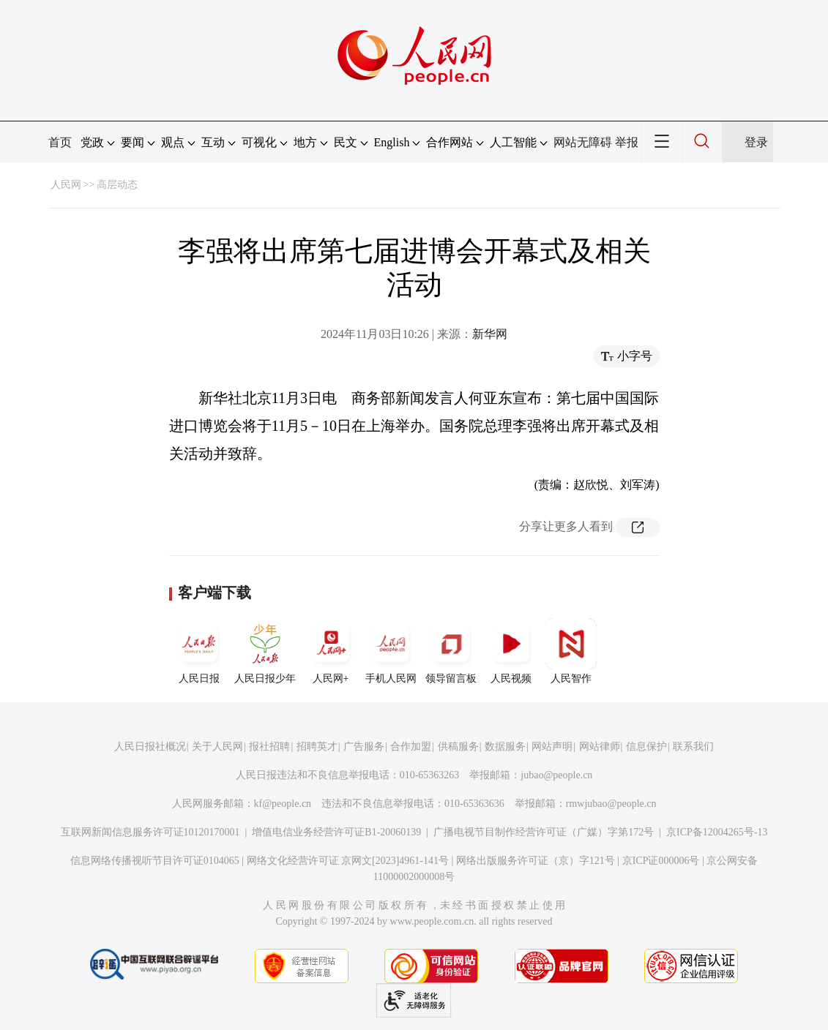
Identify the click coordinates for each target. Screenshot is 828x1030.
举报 (626, 142)
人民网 (66, 184)
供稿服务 (458, 746)
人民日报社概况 (150, 746)
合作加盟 (410, 746)
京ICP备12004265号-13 (716, 832)
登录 (756, 142)
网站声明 (552, 746)
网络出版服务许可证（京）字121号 (535, 860)
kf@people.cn (283, 803)
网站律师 (599, 746)
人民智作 (571, 651)
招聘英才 (316, 746)
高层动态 (117, 184)
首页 (60, 142)
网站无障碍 (582, 142)
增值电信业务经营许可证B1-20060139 (336, 832)
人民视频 (511, 651)
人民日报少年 (265, 651)
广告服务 (363, 746)
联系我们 (693, 746)
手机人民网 (391, 651)
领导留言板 (451, 651)
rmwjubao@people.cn (611, 803)
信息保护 (646, 746)
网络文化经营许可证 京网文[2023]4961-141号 (348, 860)
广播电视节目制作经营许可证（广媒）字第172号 (543, 832)
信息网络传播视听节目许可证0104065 (154, 860)
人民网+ (331, 651)
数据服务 (505, 746)
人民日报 (199, 651)
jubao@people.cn (556, 775)
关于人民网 (217, 746)
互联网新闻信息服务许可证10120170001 (150, 832)
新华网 (489, 334)
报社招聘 (269, 746)
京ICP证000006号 (661, 860)
